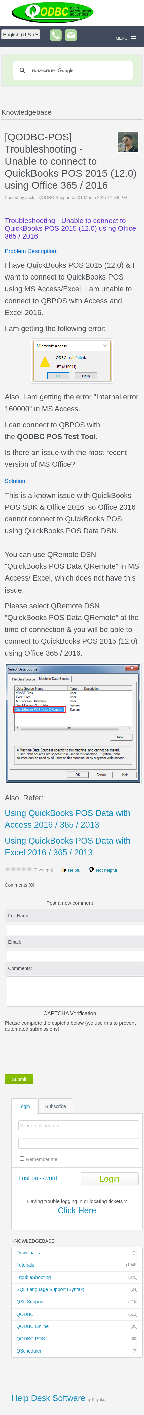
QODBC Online (76, 1326)
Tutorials (76, 1265)
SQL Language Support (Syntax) (76, 1289)
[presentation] (55, 1052)
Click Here (77, 1210)
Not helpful (102, 870)
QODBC (76, 1314)
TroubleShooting (76, 1277)
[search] (72, 71)
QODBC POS (76, 1339)
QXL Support (76, 1302)
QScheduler (76, 1351)
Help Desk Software (48, 1398)
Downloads (76, 1253)
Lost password (37, 1178)
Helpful (70, 870)
